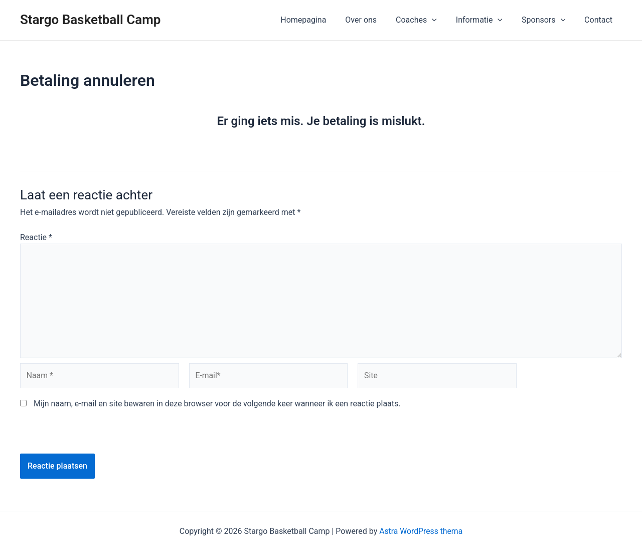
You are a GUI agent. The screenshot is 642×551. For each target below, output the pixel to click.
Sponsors (548, 20)
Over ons (374, 20)
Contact (600, 20)
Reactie (36, 237)
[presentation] (88, 434)
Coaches (426, 20)
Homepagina (320, 20)
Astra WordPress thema (421, 531)
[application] (442, 20)
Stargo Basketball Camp (90, 19)
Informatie (486, 20)
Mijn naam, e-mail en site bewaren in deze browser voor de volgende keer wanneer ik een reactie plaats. (217, 406)
